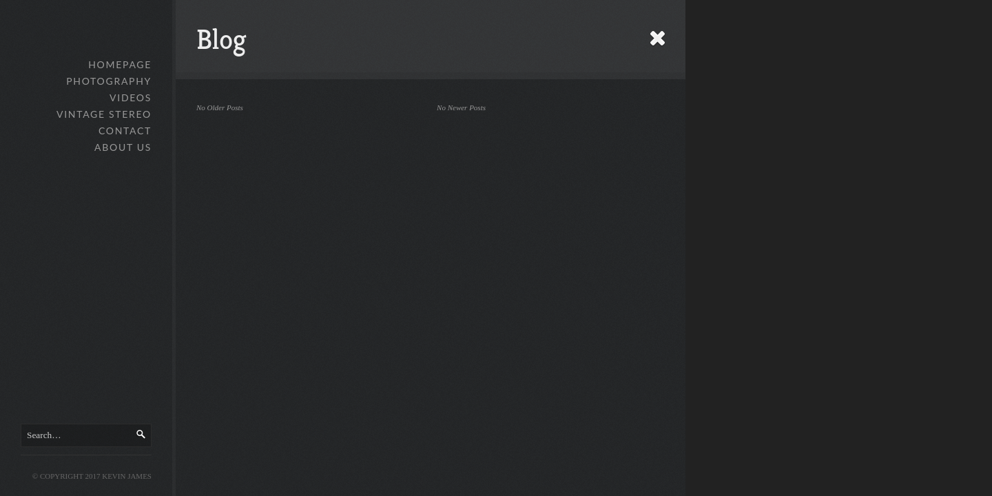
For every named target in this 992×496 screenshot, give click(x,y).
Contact (125, 130)
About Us (123, 147)
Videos (131, 97)
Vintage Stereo (104, 114)
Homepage (120, 64)
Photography (109, 81)
